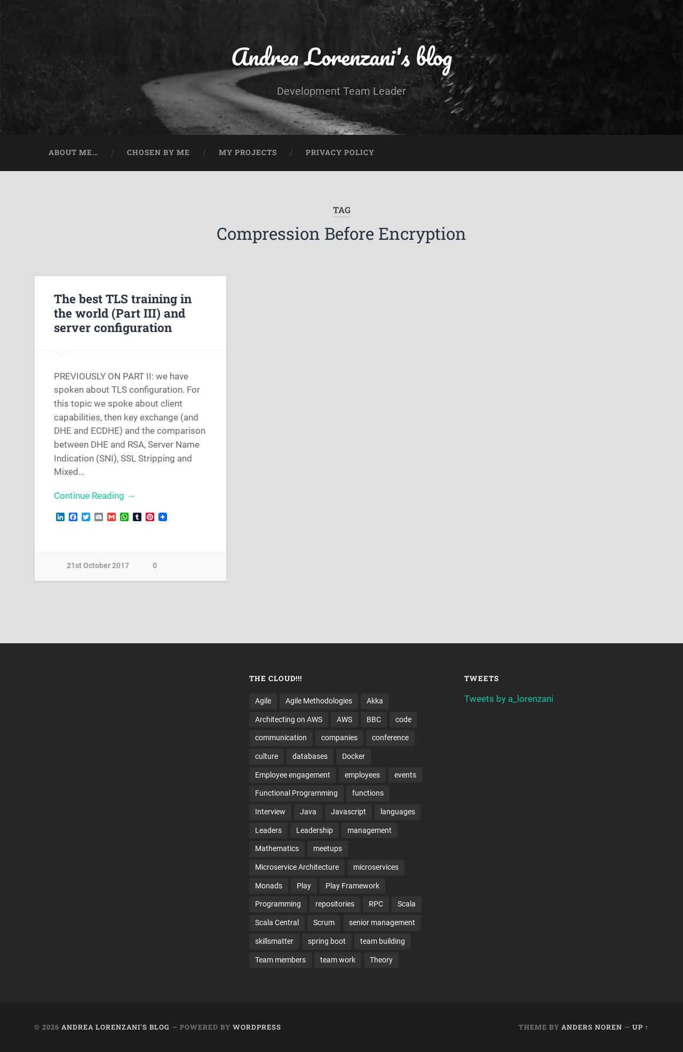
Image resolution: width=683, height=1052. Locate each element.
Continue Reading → (95, 495)
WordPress (257, 1027)
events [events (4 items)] (405, 775)
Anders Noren (591, 1027)
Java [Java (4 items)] (308, 811)
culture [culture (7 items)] (266, 756)
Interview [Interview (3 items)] (270, 811)
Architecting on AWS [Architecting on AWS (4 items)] (288, 719)
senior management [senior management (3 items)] (382, 922)
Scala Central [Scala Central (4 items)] (277, 922)
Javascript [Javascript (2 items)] (348, 811)
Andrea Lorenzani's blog (341, 56)
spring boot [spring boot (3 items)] (327, 941)
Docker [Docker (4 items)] (353, 756)
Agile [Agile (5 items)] (263, 701)
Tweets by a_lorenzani (508, 698)
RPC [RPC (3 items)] (376, 904)
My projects (248, 152)
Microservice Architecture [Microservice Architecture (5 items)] (297, 867)
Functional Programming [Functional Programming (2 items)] (296, 793)
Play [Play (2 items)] (304, 885)
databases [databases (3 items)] (310, 756)
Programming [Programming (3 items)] (278, 904)
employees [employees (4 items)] (362, 775)
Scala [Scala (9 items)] (407, 904)
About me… (73, 152)
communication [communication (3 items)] (281, 737)
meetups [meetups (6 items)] (327, 848)
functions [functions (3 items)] (368, 793)
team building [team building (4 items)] (382, 941)
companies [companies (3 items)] (339, 737)
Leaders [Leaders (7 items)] (268, 830)
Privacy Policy (340, 152)
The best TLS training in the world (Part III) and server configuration (123, 312)
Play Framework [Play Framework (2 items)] (352, 885)
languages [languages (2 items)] (397, 811)
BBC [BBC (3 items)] (374, 719)
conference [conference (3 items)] (390, 737)
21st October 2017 (98, 565)
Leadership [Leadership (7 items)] (314, 830)
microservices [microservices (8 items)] (376, 867)
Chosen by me (158, 152)
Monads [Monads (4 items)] (268, 885)
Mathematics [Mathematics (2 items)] (277, 848)
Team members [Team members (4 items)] (280, 960)
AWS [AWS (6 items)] (344, 719)
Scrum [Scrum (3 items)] (324, 922)
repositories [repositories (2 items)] (334, 904)
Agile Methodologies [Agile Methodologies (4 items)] (318, 701)
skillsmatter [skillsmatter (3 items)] (274, 941)
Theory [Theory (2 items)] (381, 960)
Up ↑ (640, 1027)
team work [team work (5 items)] (337, 960)
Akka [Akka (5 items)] (375, 701)
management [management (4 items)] (369, 830)
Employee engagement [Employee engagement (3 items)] (292, 775)
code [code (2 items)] (403, 719)
